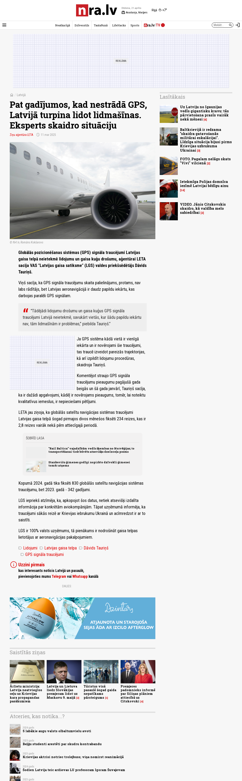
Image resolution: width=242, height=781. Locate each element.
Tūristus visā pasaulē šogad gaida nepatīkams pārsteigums (100, 692)
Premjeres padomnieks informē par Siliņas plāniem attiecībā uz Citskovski (138, 693)
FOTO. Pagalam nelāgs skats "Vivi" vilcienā (205, 161)
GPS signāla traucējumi (42, 554)
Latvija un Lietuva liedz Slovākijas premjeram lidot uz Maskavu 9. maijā (62, 692)
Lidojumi (27, 548)
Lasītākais (172, 96)
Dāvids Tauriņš (93, 548)
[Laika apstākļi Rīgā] (159, 10)
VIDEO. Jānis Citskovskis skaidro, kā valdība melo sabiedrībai (203, 208)
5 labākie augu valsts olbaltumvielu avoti (57, 731)
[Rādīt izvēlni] (4, 25)
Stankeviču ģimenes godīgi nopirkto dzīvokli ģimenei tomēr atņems (89, 463)
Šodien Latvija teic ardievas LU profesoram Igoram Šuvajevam (74, 770)
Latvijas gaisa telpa (58, 548)
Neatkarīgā (62, 25)
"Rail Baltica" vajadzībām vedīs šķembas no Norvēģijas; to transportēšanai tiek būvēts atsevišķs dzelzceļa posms (91, 450)
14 (182, 190)
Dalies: (67, 586)
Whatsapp (80, 576)
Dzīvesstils (82, 25)
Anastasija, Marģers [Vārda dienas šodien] (134, 12)
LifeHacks (119, 25)
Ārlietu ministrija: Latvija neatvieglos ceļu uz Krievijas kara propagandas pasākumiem (26, 693)
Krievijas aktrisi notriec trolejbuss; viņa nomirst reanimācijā (73, 757)
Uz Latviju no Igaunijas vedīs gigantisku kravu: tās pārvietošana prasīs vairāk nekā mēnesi (204, 113)
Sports (135, 25)
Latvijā (21, 95)
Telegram (59, 576)
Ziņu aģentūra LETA (21, 135)
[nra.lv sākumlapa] (96, 10)
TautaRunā (101, 25)
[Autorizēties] (237, 25)
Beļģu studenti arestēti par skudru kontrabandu (62, 744)
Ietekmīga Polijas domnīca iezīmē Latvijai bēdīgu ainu (204, 183)
